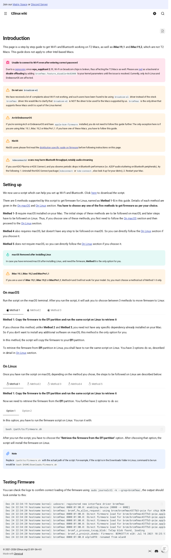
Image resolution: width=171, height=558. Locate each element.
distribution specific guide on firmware (59, 147)
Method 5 (95, 383)
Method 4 (75, 383)
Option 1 (11, 410)
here (94, 193)
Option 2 (27, 410)
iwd (140, 69)
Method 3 (54, 310)
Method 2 (34, 310)
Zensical (18, 553)
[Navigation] (5, 13)
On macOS (23, 205)
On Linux (41, 205)
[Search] (162, 13)
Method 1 (13, 310)
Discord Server (39, 4)
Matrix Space (20, 4)
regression (20, 69)
